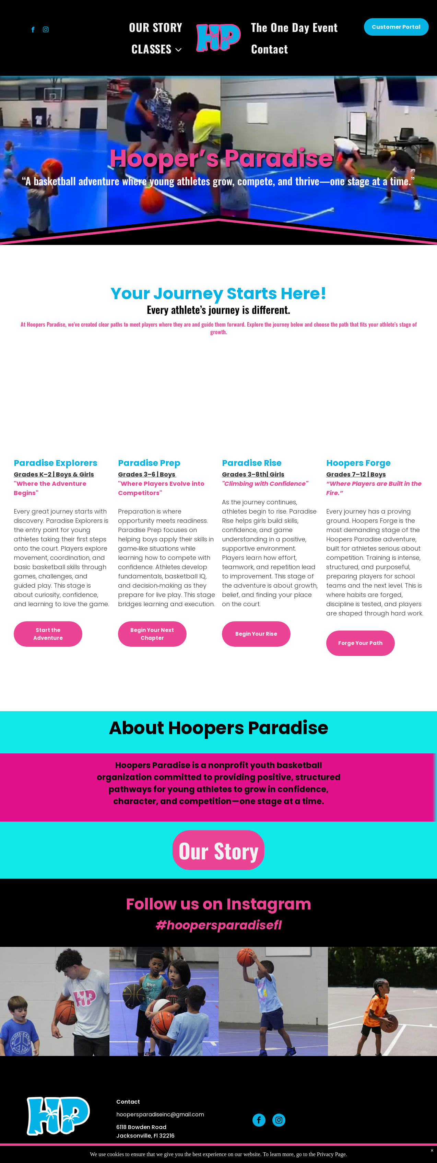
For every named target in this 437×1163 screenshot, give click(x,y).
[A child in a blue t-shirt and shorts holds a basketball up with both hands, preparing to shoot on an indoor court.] (273, 1001)
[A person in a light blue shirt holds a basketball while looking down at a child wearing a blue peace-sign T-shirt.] (54, 1001)
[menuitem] (157, 27)
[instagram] (46, 30)
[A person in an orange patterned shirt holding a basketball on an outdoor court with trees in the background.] (382, 1001)
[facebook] (33, 30)
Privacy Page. (332, 1154)
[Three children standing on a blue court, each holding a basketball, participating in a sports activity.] (164, 1001)
